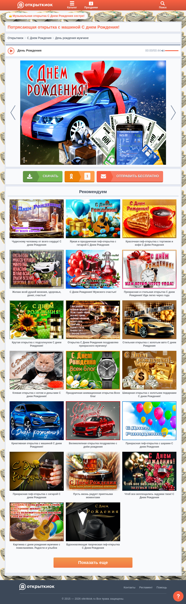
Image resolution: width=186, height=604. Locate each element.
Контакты (129, 587)
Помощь (161, 587)
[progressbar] (172, 50)
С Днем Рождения (39, 38)
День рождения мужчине (72, 38)
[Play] (11, 51)
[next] (173, 112)
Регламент (146, 587)
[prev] (13, 112)
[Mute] (163, 51)
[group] (93, 50)
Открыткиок (16, 38)
